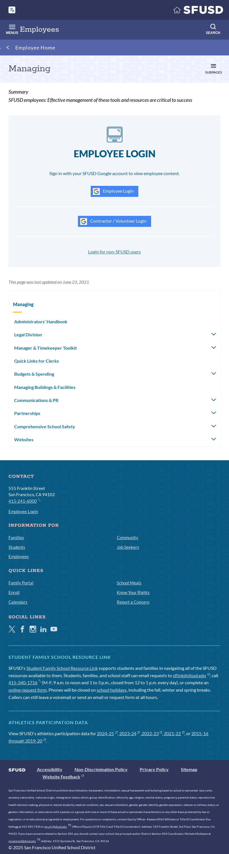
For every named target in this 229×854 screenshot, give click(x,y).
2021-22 (174, 733)
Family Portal (21, 582)
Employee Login (113, 191)
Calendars (18, 602)
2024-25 (107, 733)
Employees (19, 556)
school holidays (112, 689)
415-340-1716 (25, 682)
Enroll (14, 592)
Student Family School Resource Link (62, 668)
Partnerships (27, 413)
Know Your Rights (133, 592)
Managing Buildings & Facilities (44, 387)
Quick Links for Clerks (36, 360)
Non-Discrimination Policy (101, 769)
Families (16, 537)
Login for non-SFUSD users (114, 251)
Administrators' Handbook (40, 321)
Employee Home (35, 47)
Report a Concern (133, 602)
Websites (23, 439)
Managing (23, 304)
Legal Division (28, 334)
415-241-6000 (24, 501)
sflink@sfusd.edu (191, 675)
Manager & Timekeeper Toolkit (45, 347)
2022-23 (152, 733)
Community (127, 537)
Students (17, 547)
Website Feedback (63, 776)
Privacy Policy (154, 769)
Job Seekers (128, 547)
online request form (28, 689)
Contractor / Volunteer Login (113, 221)
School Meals (129, 582)
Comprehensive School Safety (44, 426)
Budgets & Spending (34, 374)
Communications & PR (36, 400)
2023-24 (129, 733)
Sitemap (189, 769)
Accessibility (49, 769)
